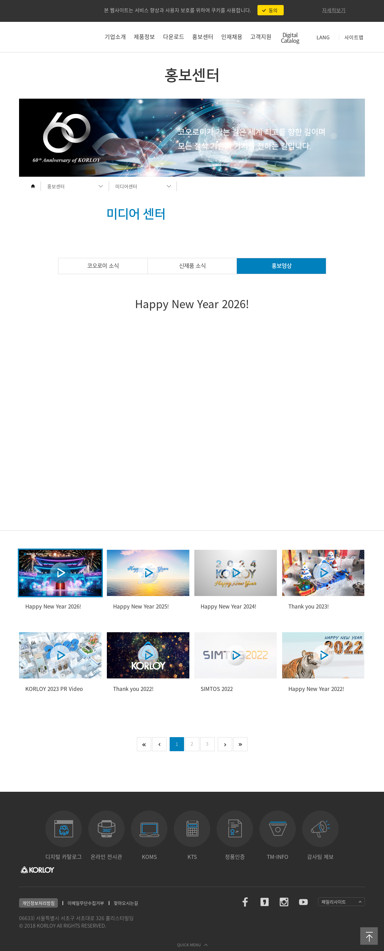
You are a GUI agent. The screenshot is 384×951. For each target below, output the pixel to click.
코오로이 (52, 37)
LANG (323, 37)
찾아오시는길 (126, 903)
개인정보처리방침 (38, 903)
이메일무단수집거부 (85, 903)
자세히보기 (334, 10)
